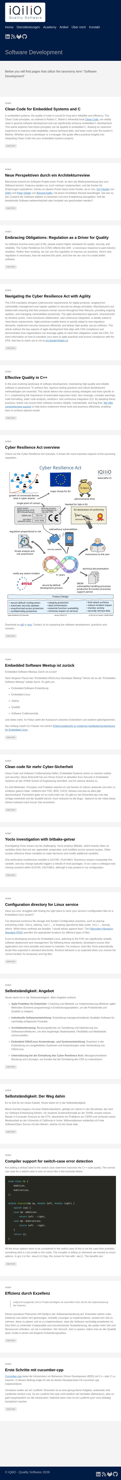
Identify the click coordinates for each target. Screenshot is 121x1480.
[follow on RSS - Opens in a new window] (13, 36)
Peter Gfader (24, 193)
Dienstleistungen (28, 27)
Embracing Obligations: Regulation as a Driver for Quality (57, 237)
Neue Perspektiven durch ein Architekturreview (47, 175)
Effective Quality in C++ (26, 377)
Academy (49, 27)
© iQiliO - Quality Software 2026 (27, 1472)
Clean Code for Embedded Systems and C (43, 109)
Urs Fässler (103, 189)
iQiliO (8, 193)
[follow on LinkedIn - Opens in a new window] (7, 36)
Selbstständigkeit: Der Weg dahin (35, 1096)
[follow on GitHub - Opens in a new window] (24, 36)
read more (10, 146)
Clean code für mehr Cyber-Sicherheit (39, 767)
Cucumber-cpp (13, 1376)
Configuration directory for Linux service (41, 904)
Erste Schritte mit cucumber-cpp (34, 1370)
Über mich (79, 27)
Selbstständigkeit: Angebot (29, 991)
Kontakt (94, 27)
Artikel (64, 27)
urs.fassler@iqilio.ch (56, 340)
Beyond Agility (44, 193)
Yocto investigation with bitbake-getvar (40, 839)
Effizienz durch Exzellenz (27, 1293)
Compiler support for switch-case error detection (49, 1161)
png (29, 624)
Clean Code (91, 119)
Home (9, 27)
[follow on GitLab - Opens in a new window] (18, 36)
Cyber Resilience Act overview (32, 447)
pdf (22, 624)
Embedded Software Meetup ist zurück (39, 665)
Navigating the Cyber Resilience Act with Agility (48, 296)
